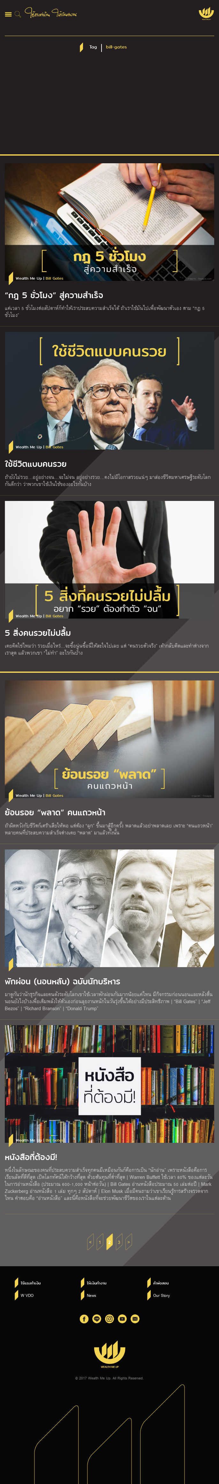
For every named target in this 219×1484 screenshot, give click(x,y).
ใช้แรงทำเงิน (31, 1283)
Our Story (161, 1295)
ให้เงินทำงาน (96, 1283)
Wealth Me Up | (39, 278)
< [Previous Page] (90, 1242)
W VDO (27, 1295)
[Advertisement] (109, 106)
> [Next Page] (128, 1242)
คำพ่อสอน (161, 1283)
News (91, 1295)
